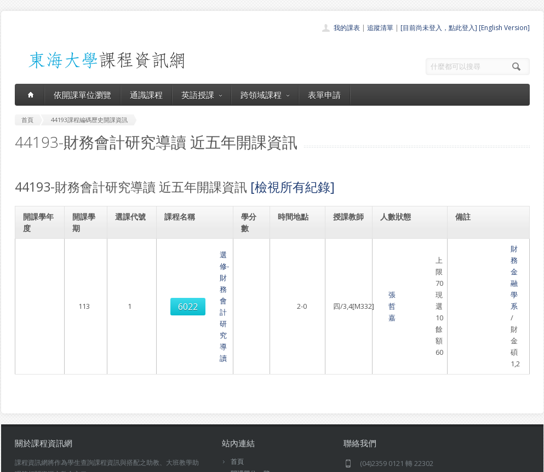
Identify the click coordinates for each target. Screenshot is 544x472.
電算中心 (164, 461)
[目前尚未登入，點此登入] (438, 27)
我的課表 (347, 27)
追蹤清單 (380, 27)
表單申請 (324, 94)
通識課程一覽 (250, 382)
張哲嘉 (343, 255)
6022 (130, 255)
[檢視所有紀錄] (292, 186)
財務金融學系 (477, 249)
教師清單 (244, 430)
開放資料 (244, 418)
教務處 (199, 461)
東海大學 (24, 461)
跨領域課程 (264, 94)
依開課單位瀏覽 (82, 94)
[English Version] (504, 27)
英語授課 (201, 94)
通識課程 (146, 94)
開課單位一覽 (250, 370)
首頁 (237, 357)
